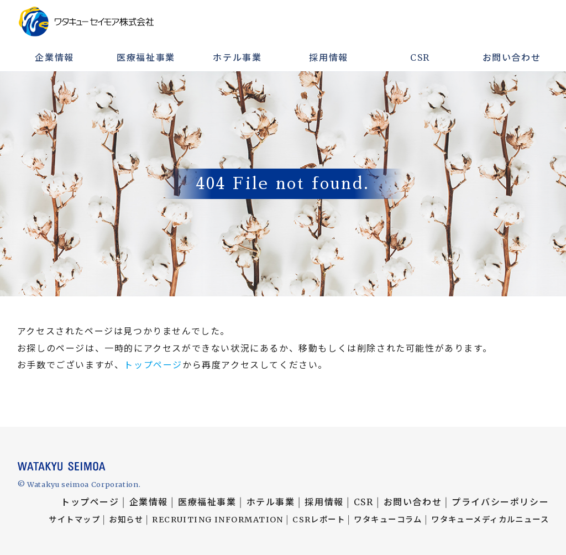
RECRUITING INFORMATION (218, 520)
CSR (420, 57)
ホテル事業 (237, 57)
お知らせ (126, 520)
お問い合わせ (512, 57)
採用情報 (328, 57)
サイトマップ (74, 520)
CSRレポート (318, 520)
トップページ (153, 364)
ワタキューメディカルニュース (490, 520)
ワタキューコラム (388, 520)
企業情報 (54, 57)
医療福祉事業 (146, 57)
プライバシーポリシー (500, 501)
